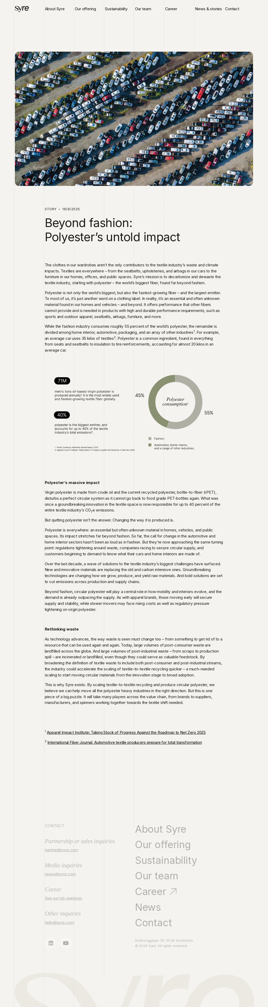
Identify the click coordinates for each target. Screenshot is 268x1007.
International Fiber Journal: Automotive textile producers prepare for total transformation (124, 742)
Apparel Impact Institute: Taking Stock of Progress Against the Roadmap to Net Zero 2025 (126, 732)
